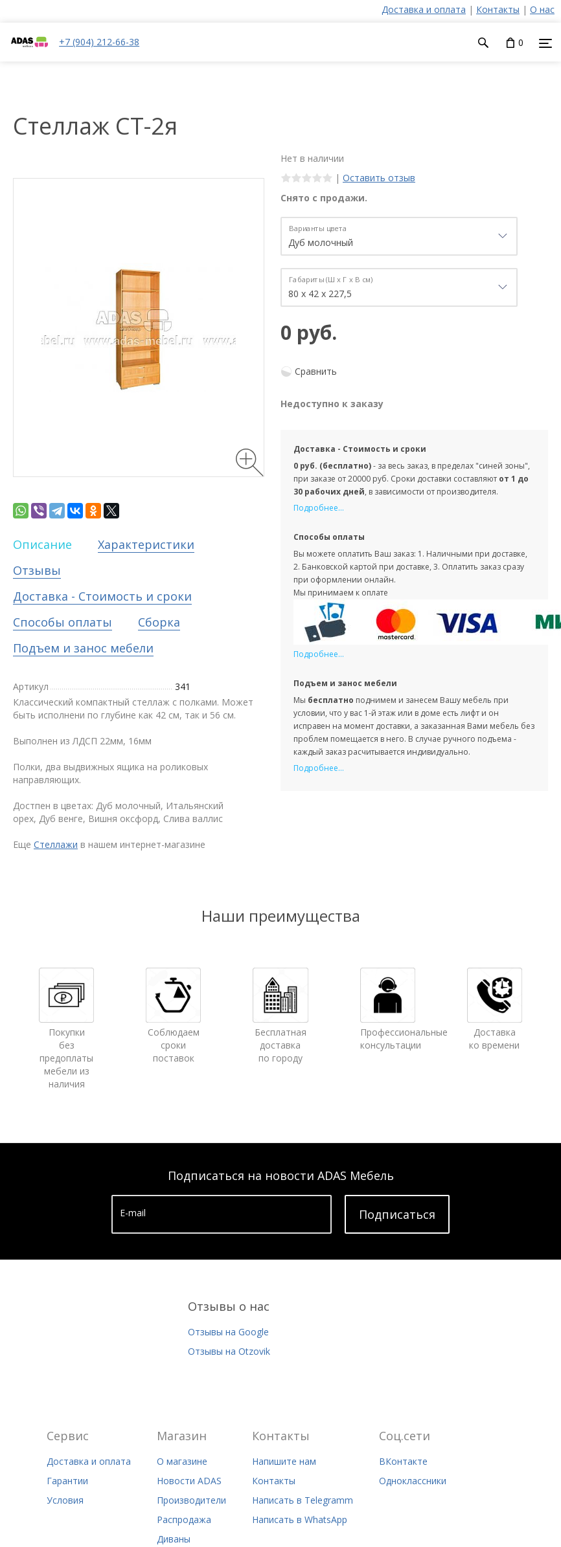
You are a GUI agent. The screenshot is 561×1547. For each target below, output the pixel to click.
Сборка (159, 622)
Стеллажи (56, 844)
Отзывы (37, 570)
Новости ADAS (189, 1481)
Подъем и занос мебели (83, 648)
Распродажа (184, 1519)
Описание (42, 544)
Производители (191, 1500)
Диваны (173, 1539)
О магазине (182, 1461)
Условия (65, 1500)
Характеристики (146, 544)
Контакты (498, 9)
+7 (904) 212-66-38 (99, 42)
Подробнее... (318, 507)
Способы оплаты (62, 622)
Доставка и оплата (424, 9)
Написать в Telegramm (302, 1500)
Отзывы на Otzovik (229, 1351)
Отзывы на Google (228, 1332)
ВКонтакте (403, 1461)
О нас (542, 9)
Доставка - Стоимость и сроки (102, 596)
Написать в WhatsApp (299, 1519)
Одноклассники (412, 1481)
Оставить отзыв (379, 178)
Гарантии (67, 1481)
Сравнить (316, 371)
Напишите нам (284, 1461)
